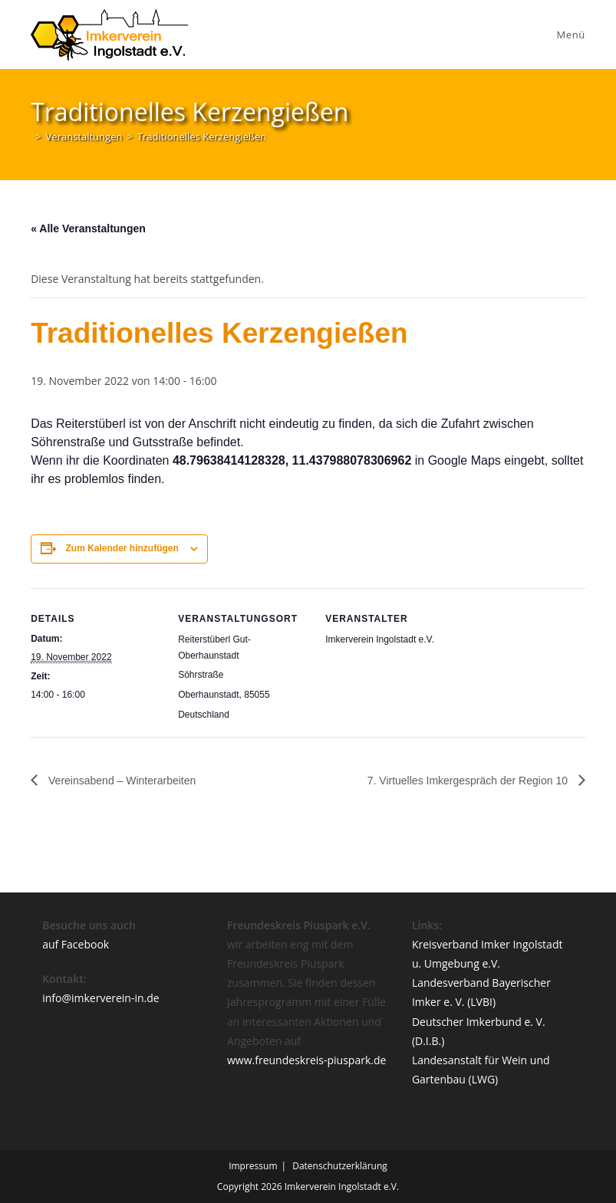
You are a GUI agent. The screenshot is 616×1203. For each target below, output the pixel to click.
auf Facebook (75, 944)
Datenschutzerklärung (339, 1165)
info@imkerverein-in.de (101, 998)
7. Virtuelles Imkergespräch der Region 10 (469, 780)
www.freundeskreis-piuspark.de (306, 1060)
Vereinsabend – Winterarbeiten (120, 780)
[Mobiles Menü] (568, 34)
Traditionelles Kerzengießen (201, 136)
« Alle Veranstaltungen (88, 228)
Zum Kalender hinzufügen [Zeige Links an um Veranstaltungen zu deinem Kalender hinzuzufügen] (122, 548)
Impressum (253, 1165)
